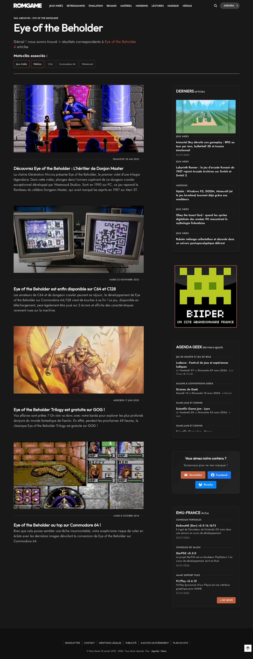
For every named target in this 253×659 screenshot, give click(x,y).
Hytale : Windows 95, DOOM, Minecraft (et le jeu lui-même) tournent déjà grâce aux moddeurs (204, 195)
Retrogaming (76, 6)
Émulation (96, 6)
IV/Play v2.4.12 (186, 581)
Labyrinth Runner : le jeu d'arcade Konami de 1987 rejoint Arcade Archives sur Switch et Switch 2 (205, 171)
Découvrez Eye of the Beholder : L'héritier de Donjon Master (68, 168)
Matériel (126, 6)
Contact (89, 642)
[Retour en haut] (248, 648)
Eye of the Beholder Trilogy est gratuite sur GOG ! (59, 409)
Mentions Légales (110, 642)
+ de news (226, 600)
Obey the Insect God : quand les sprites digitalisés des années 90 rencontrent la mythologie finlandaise (201, 219)
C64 (50, 64)
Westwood (87, 64)
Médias (187, 6)
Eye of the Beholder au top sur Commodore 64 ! (57, 525)
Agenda (231, 5)
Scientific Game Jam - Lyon (193, 409)
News (163, 651)
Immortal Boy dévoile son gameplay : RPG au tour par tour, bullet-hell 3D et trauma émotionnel (205, 146)
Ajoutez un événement (155, 642)
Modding (142, 6)
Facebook (219, 475)
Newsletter (193, 475)
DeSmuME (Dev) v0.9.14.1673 (196, 526)
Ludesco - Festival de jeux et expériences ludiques (202, 365)
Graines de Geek (187, 389)
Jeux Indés (56, 6)
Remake (112, 6)
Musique (173, 6)
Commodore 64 (67, 64)
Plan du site (180, 642)
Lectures (158, 6)
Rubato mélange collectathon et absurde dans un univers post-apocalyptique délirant (205, 241)
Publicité (131, 642)
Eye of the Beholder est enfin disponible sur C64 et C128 (65, 289)
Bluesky (206, 484)
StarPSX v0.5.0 (186, 553)
